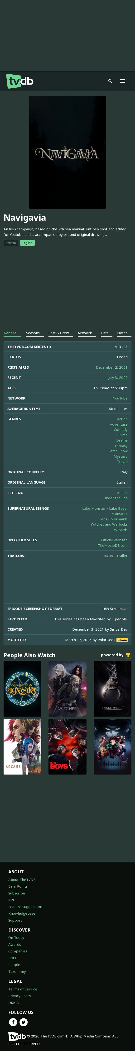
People (14, 964)
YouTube (120, 398)
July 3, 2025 (118, 377)
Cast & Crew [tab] (58, 332)
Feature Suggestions (25, 906)
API (11, 899)
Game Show (118, 450)
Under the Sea (115, 497)
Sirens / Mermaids (112, 519)
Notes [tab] (122, 332)
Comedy (121, 429)
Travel (122, 461)
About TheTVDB (22, 879)
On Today (16, 937)
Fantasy (121, 445)
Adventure (119, 424)
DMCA (13, 1002)
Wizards (121, 529)
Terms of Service (22, 989)
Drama (122, 440)
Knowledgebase (21, 913)
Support (15, 920)
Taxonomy (17, 971)
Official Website (114, 539)
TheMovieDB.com (113, 545)
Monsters (119, 513)
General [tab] (10, 332)
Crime (122, 435)
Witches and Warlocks (109, 524)
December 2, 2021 (112, 367)
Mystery (121, 456)
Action (122, 418)
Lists (12, 958)
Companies (17, 951)
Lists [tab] (104, 332)
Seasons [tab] (33, 332)
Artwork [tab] (85, 332)
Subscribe (16, 893)
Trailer (122, 555)
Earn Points (18, 886)
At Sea (122, 492)
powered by (116, 655)
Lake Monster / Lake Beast (105, 508)
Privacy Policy (19, 995)
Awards (14, 944)
